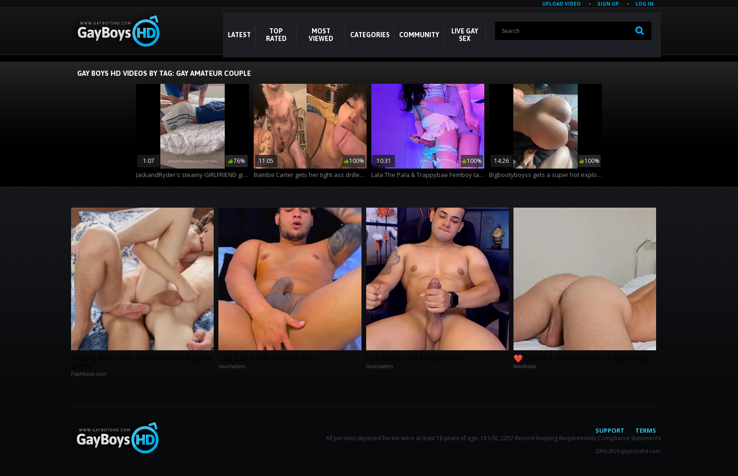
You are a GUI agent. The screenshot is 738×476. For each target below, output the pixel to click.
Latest (239, 35)
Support (610, 430)
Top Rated (276, 34)
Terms (645, 430)
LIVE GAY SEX (464, 34)
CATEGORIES (370, 35)
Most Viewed (321, 34)
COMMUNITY (419, 35)
